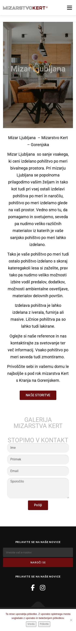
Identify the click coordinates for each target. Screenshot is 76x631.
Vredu (31, 624)
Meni (69, 7)
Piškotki (44, 624)
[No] (71, 620)
